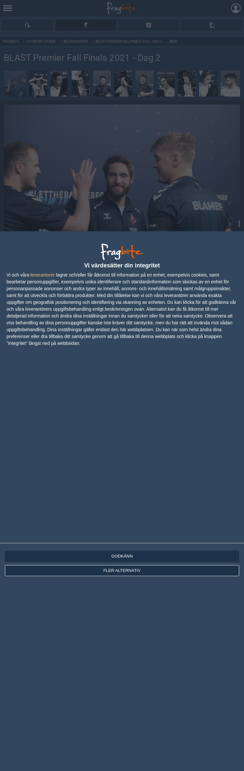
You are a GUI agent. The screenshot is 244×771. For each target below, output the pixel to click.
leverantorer (43, 275)
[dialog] (122, 501)
